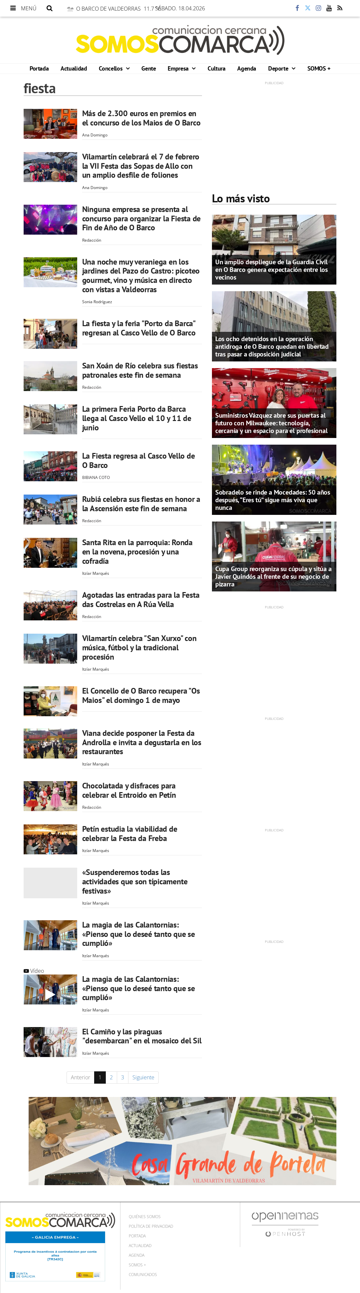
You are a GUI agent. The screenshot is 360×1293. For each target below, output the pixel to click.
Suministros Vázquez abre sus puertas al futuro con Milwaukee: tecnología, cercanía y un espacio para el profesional (271, 423)
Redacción (91, 240)
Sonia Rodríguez (97, 302)
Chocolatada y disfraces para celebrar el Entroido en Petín (129, 790)
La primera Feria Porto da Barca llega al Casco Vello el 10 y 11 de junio (136, 418)
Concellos (111, 68)
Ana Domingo (94, 135)
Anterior (80, 1077)
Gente (148, 68)
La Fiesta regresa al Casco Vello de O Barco (138, 460)
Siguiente (143, 1077)
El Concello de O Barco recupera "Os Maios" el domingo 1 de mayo (141, 695)
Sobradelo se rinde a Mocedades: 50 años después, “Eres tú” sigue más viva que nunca (272, 500)
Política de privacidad (151, 1226)
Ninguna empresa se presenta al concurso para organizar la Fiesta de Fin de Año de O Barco (141, 218)
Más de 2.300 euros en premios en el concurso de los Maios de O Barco (141, 118)
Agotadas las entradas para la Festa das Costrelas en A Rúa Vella (141, 599)
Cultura (216, 68)
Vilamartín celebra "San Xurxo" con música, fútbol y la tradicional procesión (139, 647)
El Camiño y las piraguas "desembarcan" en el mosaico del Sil (142, 1036)
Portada (39, 68)
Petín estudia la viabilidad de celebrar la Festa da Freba (129, 833)
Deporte (279, 68)
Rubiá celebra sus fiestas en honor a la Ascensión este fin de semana (141, 504)
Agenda (246, 68)
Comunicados (143, 1274)
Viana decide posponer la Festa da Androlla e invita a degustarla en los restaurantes (141, 742)
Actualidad (74, 68)
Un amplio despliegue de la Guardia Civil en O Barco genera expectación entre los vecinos (271, 270)
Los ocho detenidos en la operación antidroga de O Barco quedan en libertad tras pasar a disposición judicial (272, 346)
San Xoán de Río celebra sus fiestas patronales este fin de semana (140, 370)
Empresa (179, 68)
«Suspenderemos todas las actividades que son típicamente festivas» (135, 881)
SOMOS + (318, 68)
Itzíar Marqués (95, 573)
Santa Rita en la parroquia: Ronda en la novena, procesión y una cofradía (137, 551)
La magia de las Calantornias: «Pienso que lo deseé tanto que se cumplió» (138, 934)
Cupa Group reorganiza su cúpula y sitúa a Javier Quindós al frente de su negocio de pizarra (273, 576)
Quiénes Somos (145, 1216)
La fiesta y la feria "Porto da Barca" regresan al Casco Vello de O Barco (139, 328)
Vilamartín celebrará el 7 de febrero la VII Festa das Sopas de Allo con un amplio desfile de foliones (140, 165)
